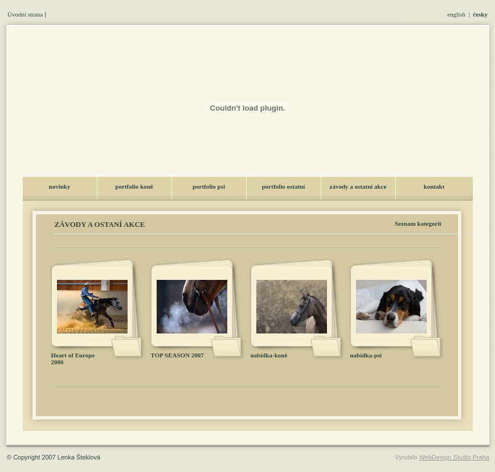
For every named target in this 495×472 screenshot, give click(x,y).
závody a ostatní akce (358, 186)
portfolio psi (209, 186)
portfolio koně (134, 186)
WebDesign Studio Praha (454, 457)
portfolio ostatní (283, 186)
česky (480, 14)
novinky (60, 186)
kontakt (434, 186)
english (456, 14)
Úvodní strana (25, 14)
